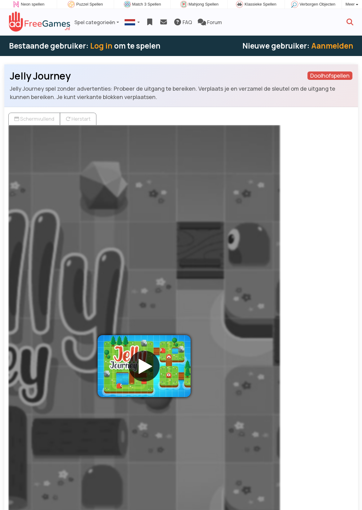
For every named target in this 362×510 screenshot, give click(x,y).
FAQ (182, 22)
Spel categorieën (94, 22)
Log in (101, 46)
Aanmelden (332, 46)
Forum (210, 22)
